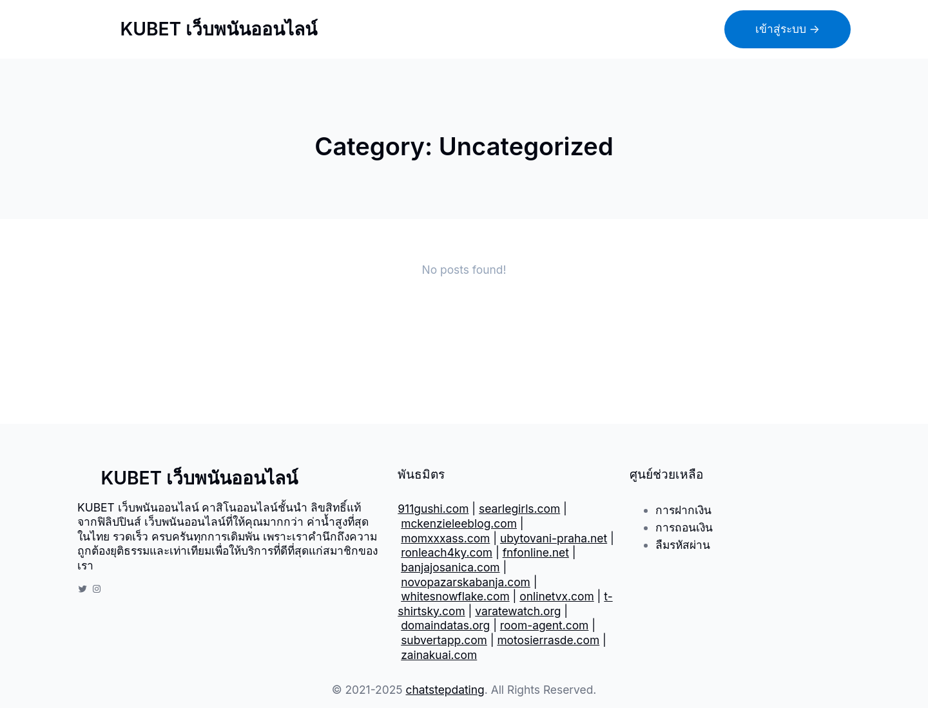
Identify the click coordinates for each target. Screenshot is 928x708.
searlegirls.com (519, 508)
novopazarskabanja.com (465, 582)
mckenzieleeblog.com (459, 523)
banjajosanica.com (450, 567)
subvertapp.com (444, 640)
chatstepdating (445, 689)
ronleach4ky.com (446, 552)
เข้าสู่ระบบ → (787, 28)
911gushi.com (433, 508)
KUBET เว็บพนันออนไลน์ (218, 29)
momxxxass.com (445, 538)
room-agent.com (544, 625)
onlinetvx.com (556, 596)
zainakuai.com (439, 655)
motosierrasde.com (548, 640)
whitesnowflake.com (455, 596)
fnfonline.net (536, 552)
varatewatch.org (518, 611)
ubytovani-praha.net (553, 538)
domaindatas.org (445, 625)
